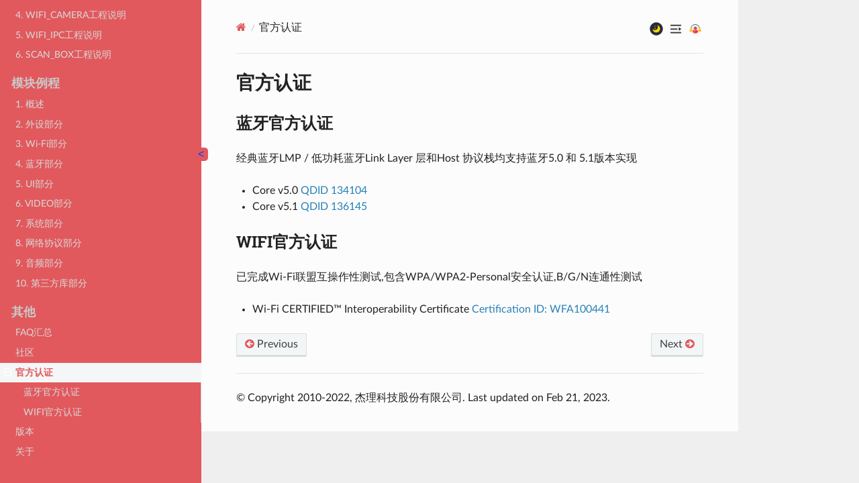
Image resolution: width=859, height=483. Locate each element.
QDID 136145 (334, 206)
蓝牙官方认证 (51, 391)
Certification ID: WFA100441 (541, 309)
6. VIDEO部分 (43, 203)
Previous (271, 344)
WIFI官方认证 (52, 412)
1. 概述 (29, 104)
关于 (24, 451)
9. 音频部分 (39, 263)
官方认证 (28, 372)
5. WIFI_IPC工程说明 (58, 35)
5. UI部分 (34, 183)
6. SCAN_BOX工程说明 (63, 54)
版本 (24, 431)
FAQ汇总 (33, 332)
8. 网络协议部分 (48, 242)
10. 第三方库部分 (51, 283)
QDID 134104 (334, 190)
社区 (24, 352)
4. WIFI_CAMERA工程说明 (70, 14)
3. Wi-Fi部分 (41, 143)
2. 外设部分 (39, 124)
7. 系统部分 (39, 223)
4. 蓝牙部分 (39, 163)
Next (677, 344)
